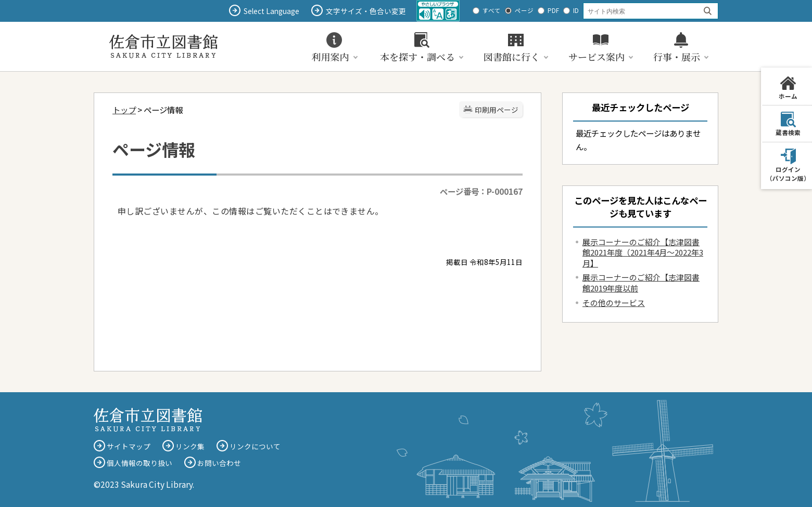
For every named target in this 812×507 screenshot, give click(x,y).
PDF (553, 10)
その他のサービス (613, 302)
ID (576, 10)
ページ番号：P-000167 (481, 191)
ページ (524, 10)
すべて (492, 10)
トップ (124, 109)
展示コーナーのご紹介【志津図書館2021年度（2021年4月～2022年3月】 (642, 252)
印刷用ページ (496, 109)
